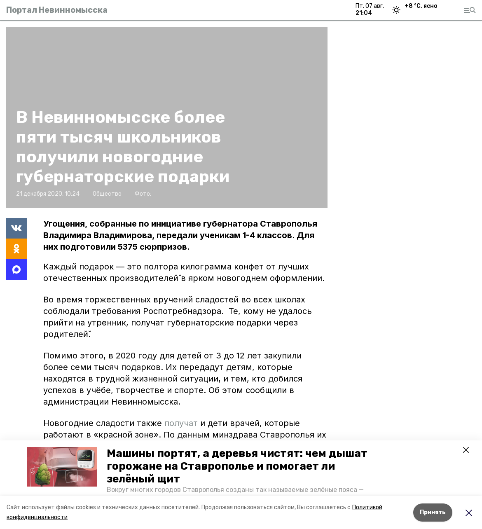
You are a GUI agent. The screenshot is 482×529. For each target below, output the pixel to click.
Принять (433, 512)
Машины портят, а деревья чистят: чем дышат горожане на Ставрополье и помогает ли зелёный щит (237, 466)
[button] (62, 467)
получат (182, 423)
